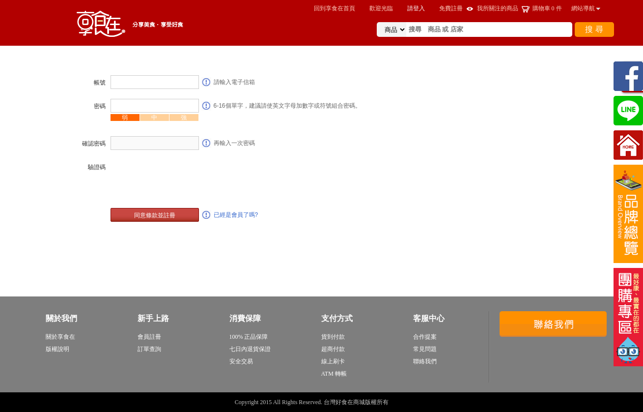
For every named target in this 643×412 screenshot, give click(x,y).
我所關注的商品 (497, 8)
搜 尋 (594, 29)
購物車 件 (547, 8)
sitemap (399, 402)
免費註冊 (451, 8)
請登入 (416, 8)
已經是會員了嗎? (236, 214)
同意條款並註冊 (154, 215)
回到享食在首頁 (334, 8)
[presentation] (185, 179)
